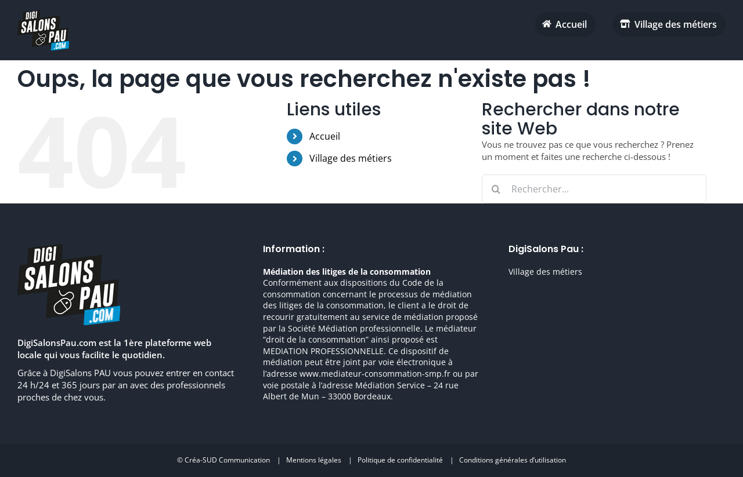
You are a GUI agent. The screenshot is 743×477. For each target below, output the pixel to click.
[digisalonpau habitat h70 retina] (43, 14)
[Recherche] (496, 188)
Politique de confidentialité (400, 460)
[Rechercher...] (594, 188)
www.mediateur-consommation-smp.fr (375, 373)
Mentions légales (313, 460)
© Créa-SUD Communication (223, 460)
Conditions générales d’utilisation (512, 460)
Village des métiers (350, 158)
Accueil (324, 136)
